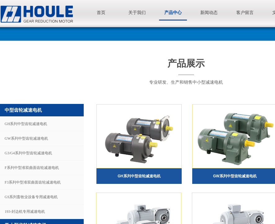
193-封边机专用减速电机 (25, 211)
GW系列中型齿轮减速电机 (26, 138)
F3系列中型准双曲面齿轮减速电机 (33, 182)
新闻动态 (209, 12)
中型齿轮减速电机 (23, 110)
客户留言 (245, 12)
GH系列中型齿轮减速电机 (26, 124)
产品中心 (173, 12)
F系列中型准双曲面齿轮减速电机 (32, 168)
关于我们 (137, 12)
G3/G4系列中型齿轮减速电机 (28, 153)
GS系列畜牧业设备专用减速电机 (31, 197)
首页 (101, 12)
